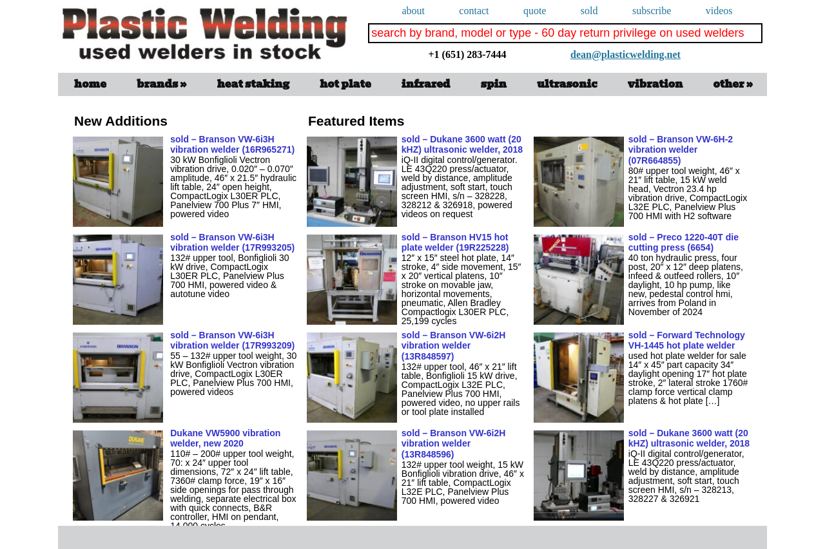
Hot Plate (345, 84)
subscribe (651, 10)
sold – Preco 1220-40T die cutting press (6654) (683, 242)
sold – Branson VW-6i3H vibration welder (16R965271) (232, 144)
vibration (655, 84)
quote (535, 10)
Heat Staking (253, 84)
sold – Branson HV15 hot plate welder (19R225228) (455, 242)
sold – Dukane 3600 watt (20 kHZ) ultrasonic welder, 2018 (462, 144)
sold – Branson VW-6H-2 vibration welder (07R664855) (680, 150)
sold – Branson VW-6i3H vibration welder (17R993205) (232, 242)
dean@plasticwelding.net (570, 43)
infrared (426, 84)
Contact (474, 10)
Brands (162, 84)
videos (719, 10)
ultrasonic (567, 84)
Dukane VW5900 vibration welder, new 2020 (225, 438)
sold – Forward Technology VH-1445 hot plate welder (686, 340)
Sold (589, 10)
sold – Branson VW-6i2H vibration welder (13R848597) (454, 346)
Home (90, 84)
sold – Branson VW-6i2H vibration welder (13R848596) (454, 444)
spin (494, 84)
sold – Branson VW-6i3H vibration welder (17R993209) (232, 340)
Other (733, 84)
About (413, 10)
